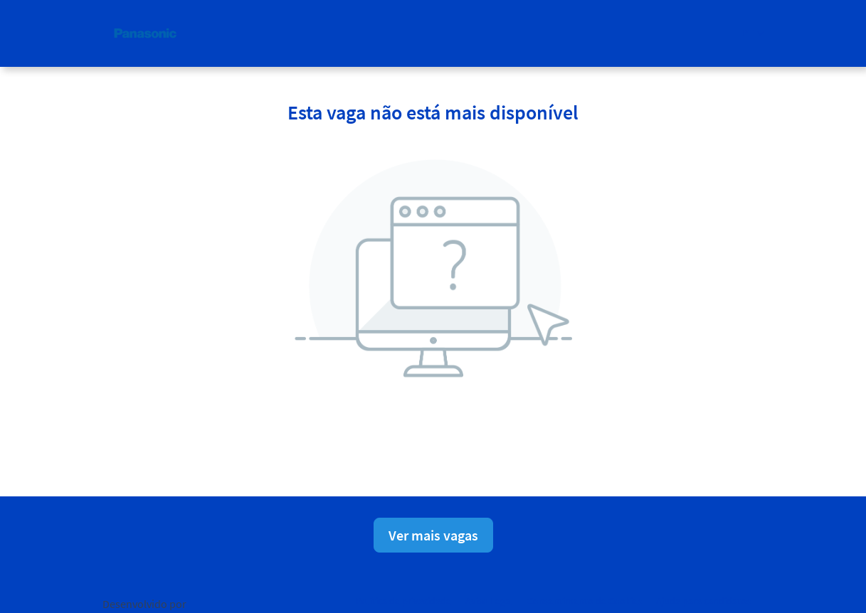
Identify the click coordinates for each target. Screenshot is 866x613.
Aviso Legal (489, 601)
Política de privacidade (403, 601)
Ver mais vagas (433, 535)
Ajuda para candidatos (703, 601)
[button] (753, 33)
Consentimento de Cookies (584, 601)
